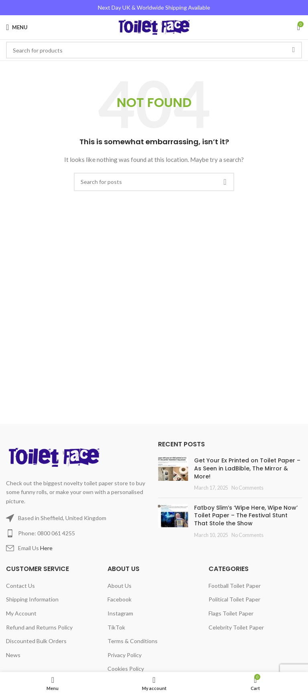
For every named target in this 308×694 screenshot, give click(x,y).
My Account (21, 613)
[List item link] (78, 533)
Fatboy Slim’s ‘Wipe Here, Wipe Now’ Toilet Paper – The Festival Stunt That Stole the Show (246, 515)
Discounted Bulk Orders (36, 641)
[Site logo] (154, 26)
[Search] (154, 182)
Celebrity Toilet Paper (236, 627)
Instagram (120, 613)
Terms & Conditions (132, 641)
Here (46, 548)
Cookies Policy (125, 668)
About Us (119, 585)
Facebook (119, 599)
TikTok (116, 627)
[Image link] (55, 456)
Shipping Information (32, 599)
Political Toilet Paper (234, 599)
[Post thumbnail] (173, 474)
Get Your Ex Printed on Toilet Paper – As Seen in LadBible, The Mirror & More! (247, 468)
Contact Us (20, 585)
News (13, 655)
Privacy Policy (124, 655)
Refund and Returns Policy (39, 627)
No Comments (247, 488)
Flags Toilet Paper (231, 613)
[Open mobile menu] (17, 27)
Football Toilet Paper (235, 585)
